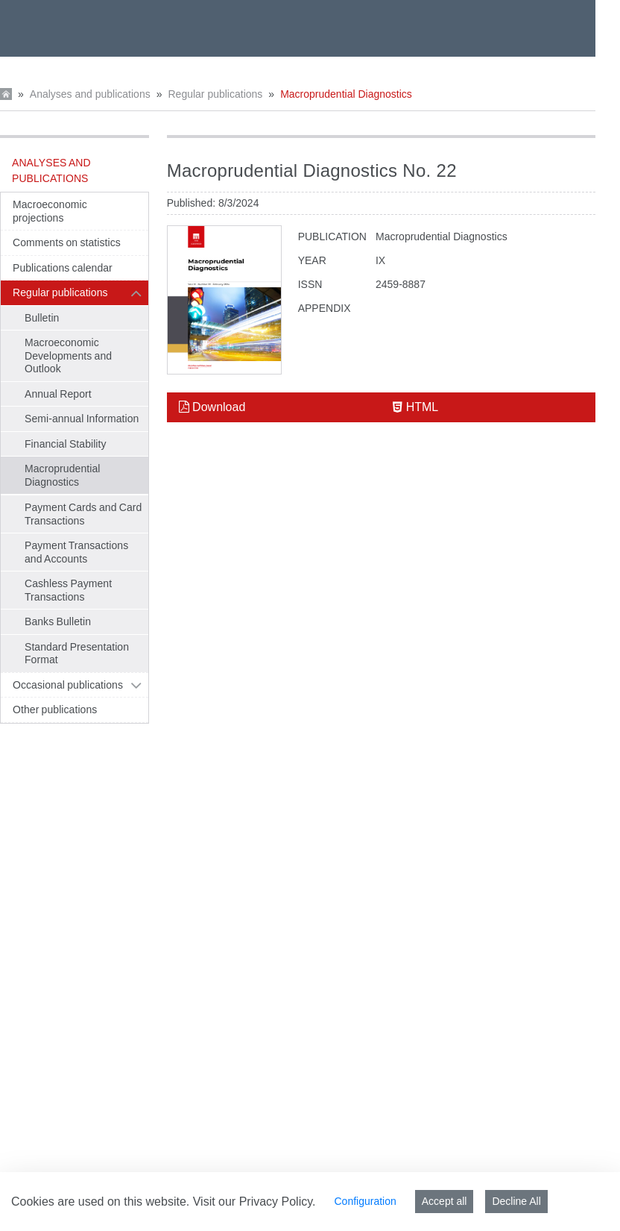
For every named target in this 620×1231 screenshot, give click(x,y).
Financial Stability (66, 444)
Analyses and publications (90, 94)
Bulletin (42, 318)
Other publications (55, 709)
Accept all (444, 1201)
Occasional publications (68, 685)
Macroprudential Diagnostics (346, 94)
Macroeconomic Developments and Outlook (68, 355)
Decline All (516, 1201)
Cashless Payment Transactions (68, 590)
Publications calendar (63, 268)
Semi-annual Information (82, 419)
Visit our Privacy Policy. (254, 1201)
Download (212, 407)
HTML (415, 407)
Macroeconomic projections (50, 211)
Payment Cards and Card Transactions (83, 514)
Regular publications (215, 94)
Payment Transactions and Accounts (76, 552)
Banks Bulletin (58, 621)
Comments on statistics (67, 242)
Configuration (365, 1201)
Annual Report (58, 394)
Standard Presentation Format (77, 653)
